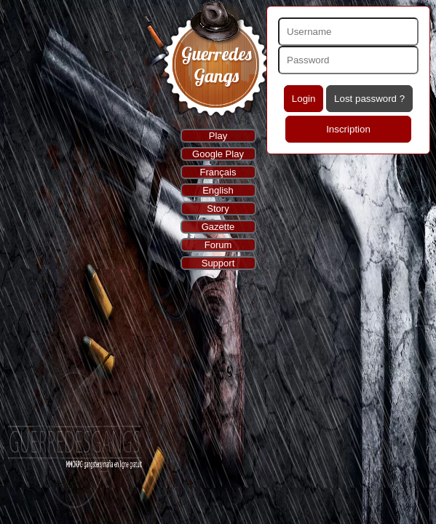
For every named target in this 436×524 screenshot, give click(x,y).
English (218, 190)
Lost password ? (369, 98)
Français (218, 172)
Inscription (348, 129)
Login (304, 98)
